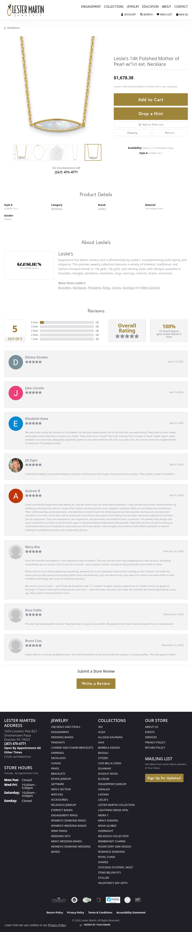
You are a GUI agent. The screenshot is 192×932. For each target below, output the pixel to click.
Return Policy (155, 747)
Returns (170, 132)
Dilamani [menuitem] (104, 768)
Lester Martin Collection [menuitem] (116, 805)
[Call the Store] (15, 744)
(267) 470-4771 (66, 172)
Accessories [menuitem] (59, 799)
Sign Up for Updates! (164, 778)
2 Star (34, 335)
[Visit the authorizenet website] (74, 900)
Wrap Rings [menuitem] (59, 831)
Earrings (128, 288)
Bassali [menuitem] (103, 753)
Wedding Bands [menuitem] (62, 737)
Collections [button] (114, 7)
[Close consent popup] (80, 925)
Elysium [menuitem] (103, 779)
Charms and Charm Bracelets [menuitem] (72, 747)
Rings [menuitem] (55, 768)
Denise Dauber (36, 357)
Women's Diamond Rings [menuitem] (68, 820)
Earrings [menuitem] (57, 753)
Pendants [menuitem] (58, 742)
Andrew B (32, 491)
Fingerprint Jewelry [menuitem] (112, 784)
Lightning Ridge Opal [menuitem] (113, 810)
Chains (116, 288)
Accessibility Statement (131, 912)
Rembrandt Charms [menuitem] (112, 841)
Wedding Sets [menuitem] (60, 836)
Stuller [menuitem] (103, 878)
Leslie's (102, 208)
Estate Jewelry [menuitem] (61, 779)
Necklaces (13, 28)
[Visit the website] (98, 900)
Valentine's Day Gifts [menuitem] (113, 883)
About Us (151, 727)
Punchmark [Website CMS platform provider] (103, 924)
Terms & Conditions (100, 912)
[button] (128, 14)
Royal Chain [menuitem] (106, 857)
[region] (57, 89)
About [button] (166, 7)
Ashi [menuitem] (101, 742)
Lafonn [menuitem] (103, 794)
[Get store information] (17, 757)
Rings (106, 288)
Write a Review (96, 683)
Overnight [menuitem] (105, 831)
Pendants (94, 288)
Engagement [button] (91, 7)
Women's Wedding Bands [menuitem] (68, 825)
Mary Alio (32, 547)
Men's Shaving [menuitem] (108, 820)
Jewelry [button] (133, 7)
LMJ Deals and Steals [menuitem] (65, 727)
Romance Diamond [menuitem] (111, 852)
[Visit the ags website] (58, 900)
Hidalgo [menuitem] (104, 789)
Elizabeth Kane (36, 419)
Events (150, 732)
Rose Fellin (33, 610)
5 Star (34, 322)
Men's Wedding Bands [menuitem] (66, 841)
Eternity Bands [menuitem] (62, 810)
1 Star (34, 339)
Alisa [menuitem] (101, 732)
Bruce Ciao (33, 641)
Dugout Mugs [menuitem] (108, 773)
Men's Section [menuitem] (61, 789)
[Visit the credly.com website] (127, 900)
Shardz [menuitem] (103, 862)
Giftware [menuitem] (57, 784)
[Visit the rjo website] (138, 900)
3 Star (34, 330)
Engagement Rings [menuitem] (64, 815)
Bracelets (64, 288)
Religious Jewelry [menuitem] (63, 805)
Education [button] (150, 7)
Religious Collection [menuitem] (113, 836)
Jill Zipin (31, 460)
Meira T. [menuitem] (103, 815)
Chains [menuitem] (56, 763)
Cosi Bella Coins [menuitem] (109, 763)
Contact (181, 7)
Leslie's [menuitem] (103, 799)
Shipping (132, 132)
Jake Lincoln (34, 388)
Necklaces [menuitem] (58, 758)
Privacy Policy (155, 742)
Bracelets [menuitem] (58, 773)
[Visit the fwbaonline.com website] (86, 900)
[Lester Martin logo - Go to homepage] (25, 10)
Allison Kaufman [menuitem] (110, 737)
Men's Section (150, 288)
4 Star (34, 326)
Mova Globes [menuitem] (107, 825)
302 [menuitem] (100, 727)
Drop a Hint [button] (151, 113)
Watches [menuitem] (57, 794)
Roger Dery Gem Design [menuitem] (114, 846)
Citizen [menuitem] (103, 758)
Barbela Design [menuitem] (109, 747)
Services (151, 737)
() (97, 322)
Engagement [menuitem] (60, 732)
